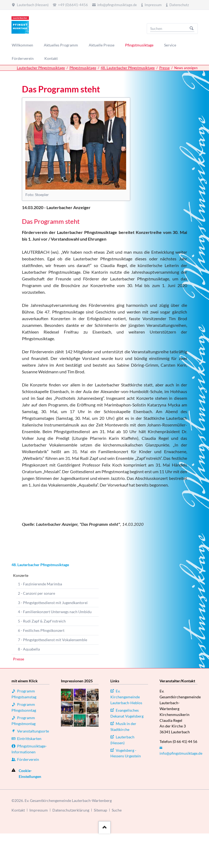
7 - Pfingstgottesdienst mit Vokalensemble (52, 639)
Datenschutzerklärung (70, 810)
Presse (164, 68)
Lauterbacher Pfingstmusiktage (41, 68)
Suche (117, 810)
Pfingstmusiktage (82, 68)
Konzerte (20, 575)
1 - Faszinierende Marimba (40, 584)
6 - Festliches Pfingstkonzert (41, 630)
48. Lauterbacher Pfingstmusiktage (128, 68)
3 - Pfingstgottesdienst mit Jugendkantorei (53, 602)
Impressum (38, 810)
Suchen (192, 29)
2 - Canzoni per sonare (36, 593)
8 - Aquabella (29, 649)
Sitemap (100, 810)
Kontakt (18, 810)
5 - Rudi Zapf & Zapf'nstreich (42, 621)
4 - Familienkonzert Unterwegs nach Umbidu (55, 611)
